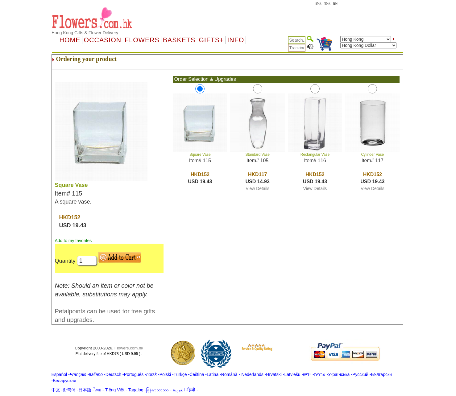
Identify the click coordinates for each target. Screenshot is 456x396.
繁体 (327, 3)
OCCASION (103, 40)
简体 (318, 3)
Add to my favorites (73, 240)
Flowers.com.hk (128, 348)
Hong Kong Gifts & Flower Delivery (85, 32)
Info (235, 40)
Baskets (179, 40)
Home (70, 40)
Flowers (142, 40)
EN (335, 3)
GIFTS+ (211, 40)
